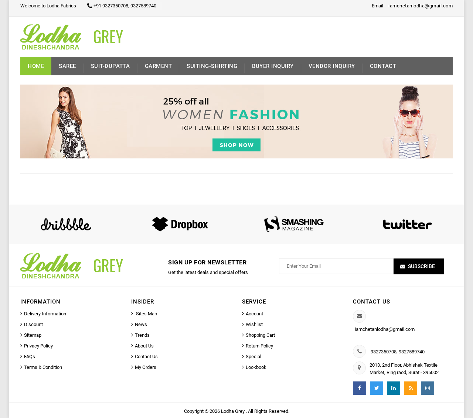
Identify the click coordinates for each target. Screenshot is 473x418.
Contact (383, 66)
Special (253, 356)
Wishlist (254, 324)
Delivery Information (45, 313)
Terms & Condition (43, 367)
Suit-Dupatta (110, 66)
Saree (67, 66)
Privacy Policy (38, 346)
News (141, 324)
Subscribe (421, 266)
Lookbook (256, 367)
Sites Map (146, 313)
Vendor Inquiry (332, 66)
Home (36, 66)
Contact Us (146, 356)
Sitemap (32, 335)
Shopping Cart (260, 335)
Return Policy (259, 346)
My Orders (145, 367)
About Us (144, 346)
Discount (33, 324)
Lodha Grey (233, 411)
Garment (158, 66)
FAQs (29, 356)
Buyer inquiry (273, 66)
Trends (142, 335)
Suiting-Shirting (212, 66)
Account (254, 313)
